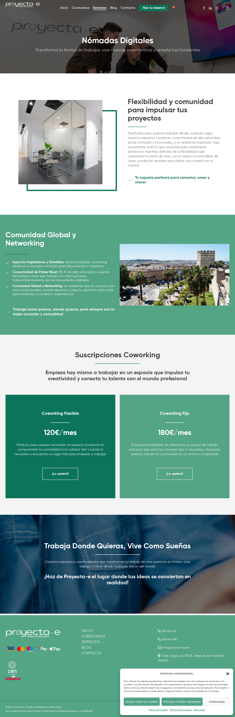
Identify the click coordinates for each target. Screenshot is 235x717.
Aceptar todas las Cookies (142, 701)
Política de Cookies (158, 710)
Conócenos (93, 637)
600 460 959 (171, 639)
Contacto (92, 656)
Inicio (87, 631)
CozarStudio (86, 711)
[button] (227, 674)
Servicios (91, 644)
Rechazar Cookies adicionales (182, 701)
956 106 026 (170, 631)
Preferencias (217, 701)
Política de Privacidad (180, 710)
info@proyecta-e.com (178, 647)
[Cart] (227, 8)
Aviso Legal (199, 710)
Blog (86, 650)
